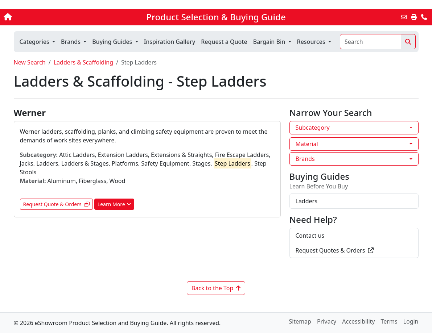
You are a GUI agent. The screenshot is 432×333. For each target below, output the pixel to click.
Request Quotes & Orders (335, 250)
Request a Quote (224, 42)
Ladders (306, 201)
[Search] (370, 41)
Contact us (310, 236)
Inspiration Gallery (170, 42)
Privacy (326, 321)
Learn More (114, 204)
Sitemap (300, 321)
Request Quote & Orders (56, 204)
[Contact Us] (424, 17)
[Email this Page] (404, 17)
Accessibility (358, 321)
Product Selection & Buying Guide (215, 17)
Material (307, 144)
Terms (389, 321)
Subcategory (313, 128)
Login (411, 321)
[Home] (45, 17)
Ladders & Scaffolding (83, 62)
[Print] (414, 17)
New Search (30, 62)
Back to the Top (216, 288)
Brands (305, 159)
